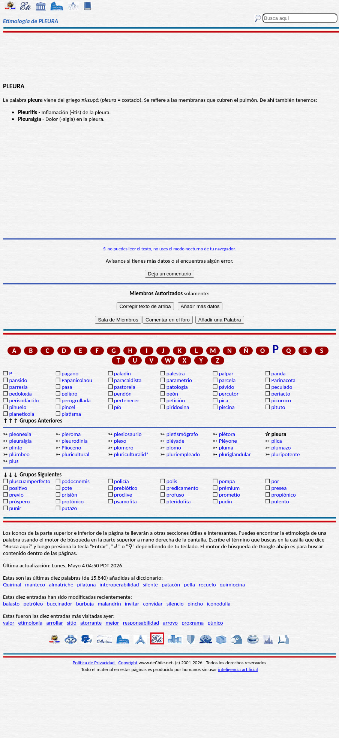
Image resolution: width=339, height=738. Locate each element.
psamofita (125, 501)
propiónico (283, 494)
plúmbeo (19, 454)
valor (8, 622)
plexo (120, 440)
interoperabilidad (119, 584)
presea (278, 488)
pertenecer (126, 400)
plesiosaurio (128, 434)
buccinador (59, 603)
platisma (71, 414)
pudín (225, 501)
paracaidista (127, 380)
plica (276, 440)
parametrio (179, 380)
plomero (124, 447)
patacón (171, 584)
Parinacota (283, 380)
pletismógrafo (182, 434)
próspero (19, 501)
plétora (227, 434)
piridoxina (177, 407)
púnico (215, 622)
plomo (173, 447)
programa (193, 622)
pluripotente (285, 454)
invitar (132, 603)
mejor (112, 622)
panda (278, 373)
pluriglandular (235, 454)
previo (16, 494)
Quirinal (12, 584)
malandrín (109, 603)
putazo (69, 508)
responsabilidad (141, 622)
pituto (278, 407)
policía (121, 481)
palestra (175, 373)
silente (150, 584)
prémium (229, 488)
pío (117, 407)
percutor (229, 393)
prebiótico (125, 488)
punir (15, 508)
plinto (15, 447)
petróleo (33, 603)
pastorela (124, 387)
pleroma (71, 434)
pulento (280, 501)
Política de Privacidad (94, 662)
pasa (67, 387)
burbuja (85, 603)
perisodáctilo (24, 400)
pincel (68, 407)
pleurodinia (74, 440)
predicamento (182, 488)
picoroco (281, 400)
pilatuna (86, 584)
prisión (69, 494)
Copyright (128, 662)
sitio (71, 622)
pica (223, 400)
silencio (175, 603)
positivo (18, 488)
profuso (175, 494)
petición (175, 400)
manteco (35, 584)
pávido (226, 387)
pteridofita (178, 501)
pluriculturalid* (131, 454)
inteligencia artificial (238, 669)
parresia (18, 387)
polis (171, 481)
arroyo (170, 622)
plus (13, 461)
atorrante (91, 622)
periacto (280, 393)
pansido (18, 380)
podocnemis (76, 481)
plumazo (281, 447)
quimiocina (232, 584)
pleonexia (20, 434)
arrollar (54, 622)
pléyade (175, 440)
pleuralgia (20, 440)
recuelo (207, 584)
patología (177, 387)
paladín (122, 373)
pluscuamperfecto (29, 481)
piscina (227, 407)
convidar (153, 603)
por (275, 481)
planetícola (21, 414)
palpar (226, 373)
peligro (69, 393)
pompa (227, 481)
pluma (226, 447)
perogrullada (76, 400)
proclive (123, 494)
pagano (70, 373)
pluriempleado (183, 454)
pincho (195, 603)
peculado (281, 387)
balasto (11, 603)
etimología (30, 622)
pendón (123, 393)
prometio (229, 494)
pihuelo (17, 407)
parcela (227, 380)
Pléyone (228, 440)
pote (67, 488)
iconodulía (219, 603)
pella (189, 584)
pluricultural (75, 454)
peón (172, 393)
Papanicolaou (77, 380)
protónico (73, 501)
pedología (20, 393)
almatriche (61, 584)
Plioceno (71, 447)
